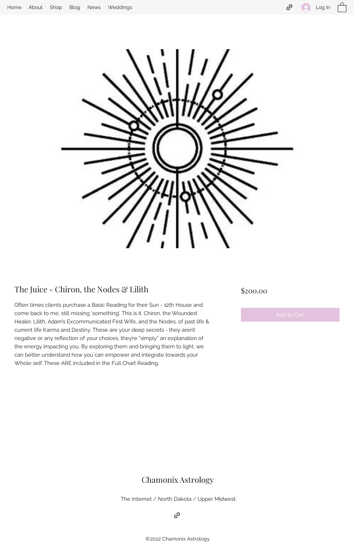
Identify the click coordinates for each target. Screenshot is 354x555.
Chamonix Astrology (178, 479)
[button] (342, 7)
